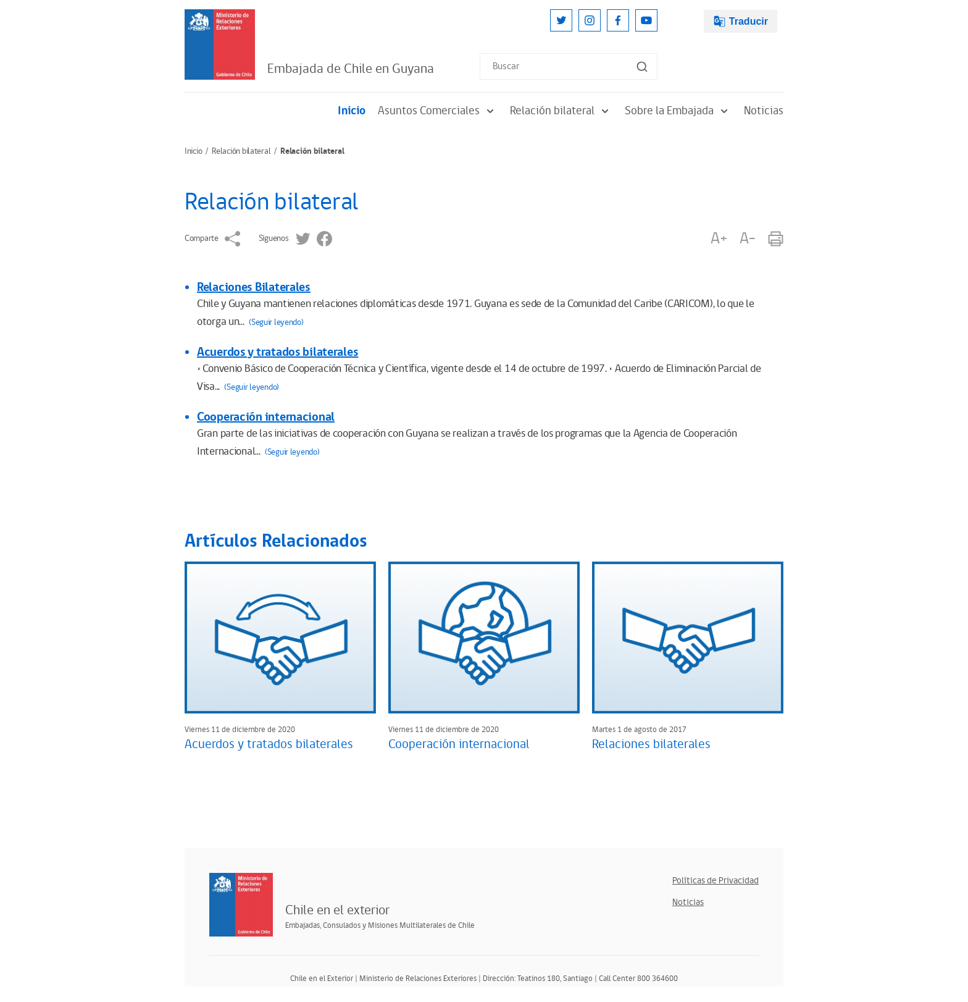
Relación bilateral (561, 111)
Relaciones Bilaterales (254, 287)
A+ (719, 238)
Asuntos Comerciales (438, 111)
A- (748, 238)
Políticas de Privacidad (715, 880)
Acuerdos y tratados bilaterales (277, 352)
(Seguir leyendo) (276, 322)
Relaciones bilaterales (651, 744)
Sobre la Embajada (678, 111)
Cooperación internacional (266, 417)
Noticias (763, 111)
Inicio (351, 111)
